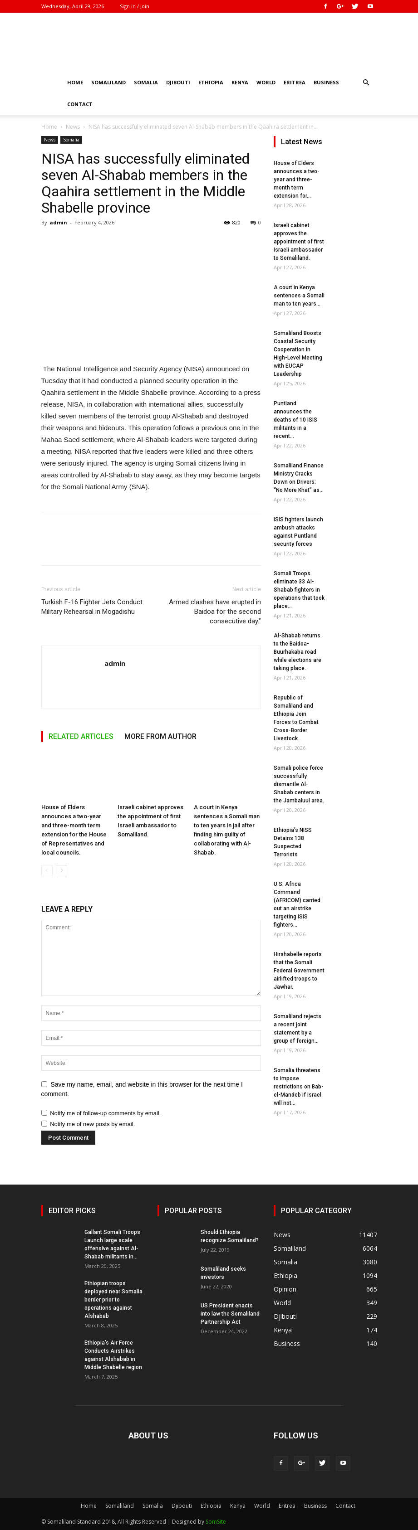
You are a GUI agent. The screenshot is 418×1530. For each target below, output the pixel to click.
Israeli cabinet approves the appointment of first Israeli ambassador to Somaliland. (299, 241)
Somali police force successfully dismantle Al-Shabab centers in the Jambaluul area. (299, 784)
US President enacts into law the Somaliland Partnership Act (230, 1313)
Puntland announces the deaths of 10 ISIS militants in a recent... (295, 419)
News (73, 127)
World (265, 82)
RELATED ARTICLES (81, 736)
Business (326, 82)
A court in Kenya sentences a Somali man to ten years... (299, 295)
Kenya (239, 82)
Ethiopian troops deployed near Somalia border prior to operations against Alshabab (113, 1299)
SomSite (216, 1521)
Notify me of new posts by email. (92, 1124)
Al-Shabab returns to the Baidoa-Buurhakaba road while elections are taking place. (297, 651)
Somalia (146, 82)
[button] (366, 82)
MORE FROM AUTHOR (160, 736)
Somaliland (108, 82)
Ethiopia (210, 82)
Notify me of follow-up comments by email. (105, 1113)
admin (58, 222)
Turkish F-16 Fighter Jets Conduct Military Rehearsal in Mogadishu (92, 607)
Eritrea (294, 82)
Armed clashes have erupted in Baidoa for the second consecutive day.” (215, 611)
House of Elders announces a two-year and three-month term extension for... (297, 179)
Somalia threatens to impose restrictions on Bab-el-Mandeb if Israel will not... (299, 1086)
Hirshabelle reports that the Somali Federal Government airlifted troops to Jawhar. (299, 970)
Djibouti (178, 82)
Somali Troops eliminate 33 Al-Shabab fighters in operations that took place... (299, 589)
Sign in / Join (134, 6)
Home (75, 82)
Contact (80, 104)
